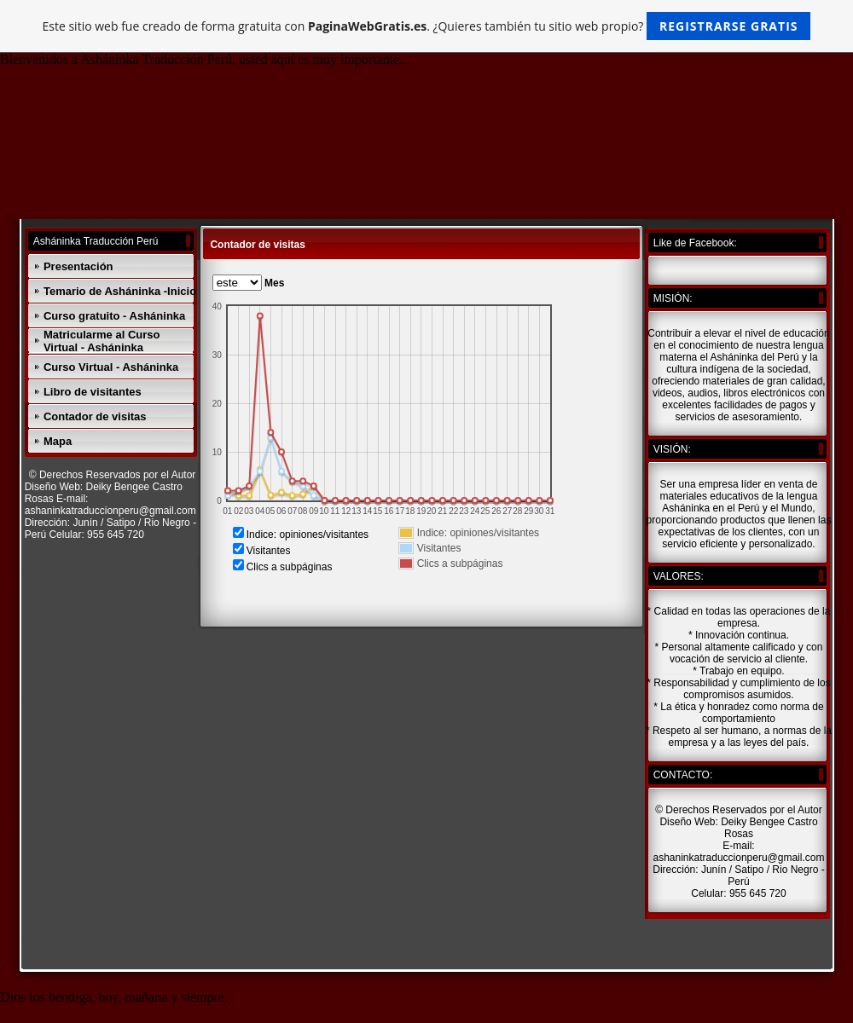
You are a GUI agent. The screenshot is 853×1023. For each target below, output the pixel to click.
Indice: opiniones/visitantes (307, 534)
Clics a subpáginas (290, 567)
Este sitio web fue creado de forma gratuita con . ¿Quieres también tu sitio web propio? (427, 26)
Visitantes (269, 551)
